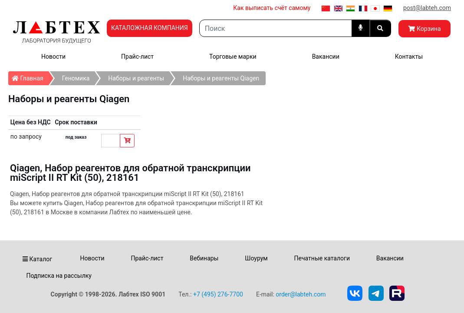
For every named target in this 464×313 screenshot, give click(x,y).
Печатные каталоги (322, 258)
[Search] (275, 28)
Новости (53, 56)
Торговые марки (233, 56)
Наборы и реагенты (136, 78)
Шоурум (256, 258)
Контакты (409, 56)
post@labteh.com (427, 7)
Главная (30, 76)
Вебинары (204, 258)
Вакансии (325, 56)
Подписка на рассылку (59, 275)
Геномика (76, 78)
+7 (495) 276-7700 (218, 294)
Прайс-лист (137, 56)
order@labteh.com (301, 294)
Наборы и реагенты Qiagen (221, 78)
